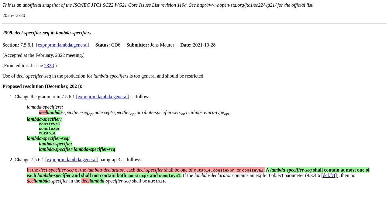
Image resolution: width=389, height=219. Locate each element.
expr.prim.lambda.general (63, 44)
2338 (49, 65)
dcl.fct (329, 178)
